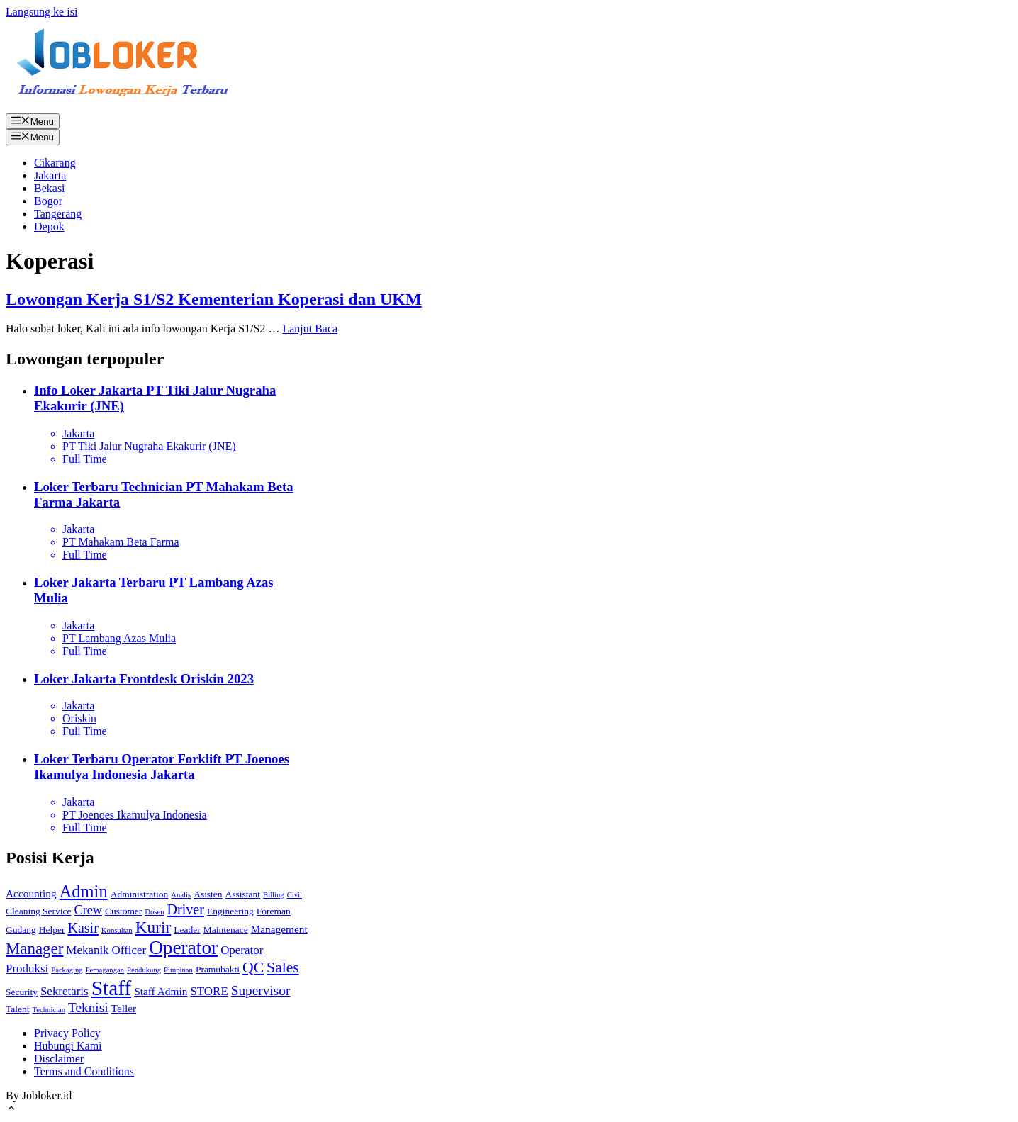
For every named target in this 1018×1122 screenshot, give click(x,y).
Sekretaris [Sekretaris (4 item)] (64, 991)
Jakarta (50, 175)
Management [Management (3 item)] (279, 929)
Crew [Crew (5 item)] (88, 910)
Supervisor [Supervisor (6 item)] (261, 990)
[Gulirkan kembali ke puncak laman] (11, 1110)
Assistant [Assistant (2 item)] (242, 894)
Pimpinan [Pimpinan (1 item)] (178, 970)
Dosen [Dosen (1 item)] (154, 912)
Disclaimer (59, 1059)
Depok (49, 226)
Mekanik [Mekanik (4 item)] (87, 950)
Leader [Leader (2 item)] (187, 929)
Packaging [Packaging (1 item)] (66, 970)
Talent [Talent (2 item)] (18, 1009)
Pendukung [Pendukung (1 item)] (144, 970)
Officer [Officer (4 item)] (129, 950)
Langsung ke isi (41, 12)
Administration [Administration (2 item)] (140, 894)
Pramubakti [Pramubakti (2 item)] (218, 969)
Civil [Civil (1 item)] (294, 895)
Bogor (48, 201)
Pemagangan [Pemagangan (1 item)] (105, 970)
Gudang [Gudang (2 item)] (21, 929)
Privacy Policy (67, 1033)
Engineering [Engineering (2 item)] (230, 911)
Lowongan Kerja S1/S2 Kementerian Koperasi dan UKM (214, 299)
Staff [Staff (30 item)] (111, 988)
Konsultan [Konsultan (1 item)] (117, 930)
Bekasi (49, 188)
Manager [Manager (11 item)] (34, 949)
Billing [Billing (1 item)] (273, 895)
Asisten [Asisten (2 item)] (208, 894)
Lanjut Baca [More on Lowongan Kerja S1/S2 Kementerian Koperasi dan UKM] (309, 328)
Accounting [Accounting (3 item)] (31, 893)
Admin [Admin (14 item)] (84, 891)
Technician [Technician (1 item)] (49, 1010)
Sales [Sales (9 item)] (283, 967)
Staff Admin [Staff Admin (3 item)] (160, 991)
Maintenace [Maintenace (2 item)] (225, 929)
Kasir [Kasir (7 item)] (82, 928)
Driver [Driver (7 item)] (185, 909)
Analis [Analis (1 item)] (181, 895)
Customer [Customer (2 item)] (123, 911)
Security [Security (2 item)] (22, 992)
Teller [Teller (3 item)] (124, 1008)
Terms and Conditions (84, 1071)
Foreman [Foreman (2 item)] (274, 911)
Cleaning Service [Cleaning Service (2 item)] (39, 911)
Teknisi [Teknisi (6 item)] (88, 1007)
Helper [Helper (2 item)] (52, 929)
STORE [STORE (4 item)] (209, 991)
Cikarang (55, 163)
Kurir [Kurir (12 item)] (153, 927)
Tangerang (58, 214)
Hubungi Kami (68, 1046)
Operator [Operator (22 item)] (183, 947)
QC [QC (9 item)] (253, 967)
